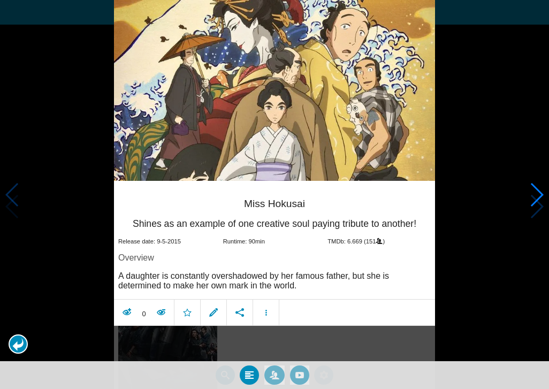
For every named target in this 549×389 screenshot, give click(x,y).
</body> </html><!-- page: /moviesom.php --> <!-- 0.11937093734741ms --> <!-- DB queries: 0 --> (274, 194)
